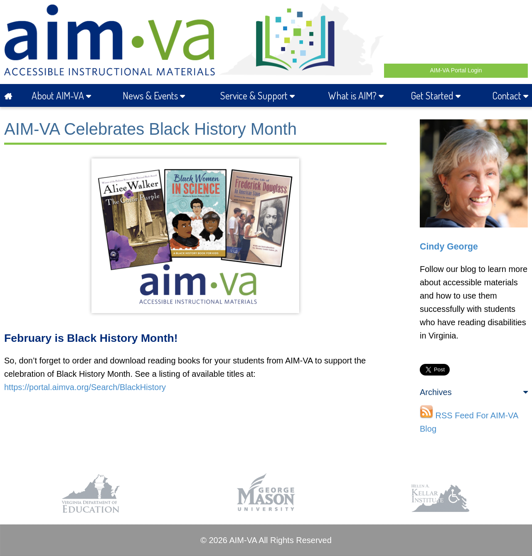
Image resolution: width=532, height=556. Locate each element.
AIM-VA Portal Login (456, 70)
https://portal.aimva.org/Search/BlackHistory (85, 387)
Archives (474, 392)
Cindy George (449, 247)
